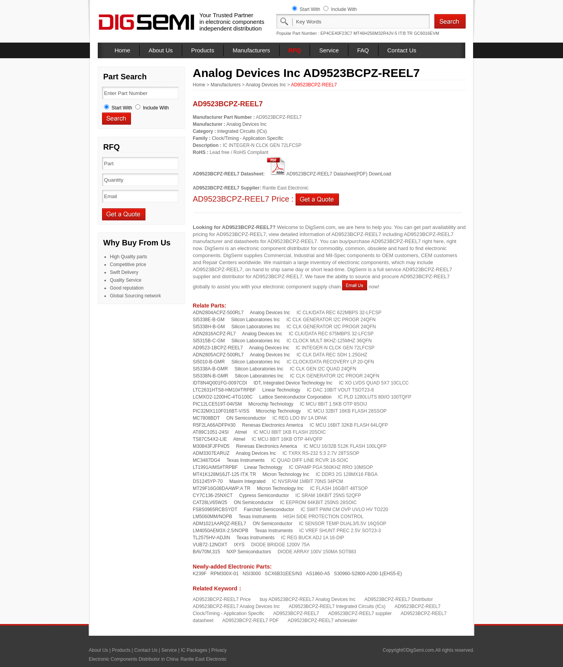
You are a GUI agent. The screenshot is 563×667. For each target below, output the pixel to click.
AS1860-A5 (318, 573)
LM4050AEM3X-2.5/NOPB (220, 530)
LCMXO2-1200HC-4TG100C (223, 397)
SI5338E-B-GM (208, 319)
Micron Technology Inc (286, 474)
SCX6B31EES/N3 (283, 573)
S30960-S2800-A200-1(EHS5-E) (368, 573)
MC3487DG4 (206, 460)
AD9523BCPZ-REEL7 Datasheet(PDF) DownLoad (328, 174)
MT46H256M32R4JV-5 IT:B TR (382, 33)
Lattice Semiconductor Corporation (295, 397)
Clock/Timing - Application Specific (247, 138)
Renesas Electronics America (272, 425)
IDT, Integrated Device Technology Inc (292, 383)
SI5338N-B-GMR (210, 376)
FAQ (363, 50)
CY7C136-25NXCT (213, 495)
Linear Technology (281, 390)
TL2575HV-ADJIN (211, 537)
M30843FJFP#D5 (211, 446)
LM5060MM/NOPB (212, 516)
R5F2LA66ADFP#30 (214, 425)
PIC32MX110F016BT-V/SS (221, 411)
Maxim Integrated (247, 481)
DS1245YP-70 (208, 481)
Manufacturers (251, 50)
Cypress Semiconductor (264, 495)
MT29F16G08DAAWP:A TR (221, 488)
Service (329, 50)
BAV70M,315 (206, 551)
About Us (161, 50)
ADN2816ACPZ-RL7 (214, 333)
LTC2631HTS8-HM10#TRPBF (224, 390)
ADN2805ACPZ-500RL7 (218, 355)
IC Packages (194, 650)
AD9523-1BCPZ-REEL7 (218, 347)
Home (122, 50)
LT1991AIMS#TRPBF (215, 467)
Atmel (241, 432)
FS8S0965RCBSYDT (215, 509)
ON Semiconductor (246, 418)
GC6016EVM (426, 33)
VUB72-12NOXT (210, 544)
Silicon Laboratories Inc (255, 319)
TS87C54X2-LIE (210, 439)
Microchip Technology (270, 404)
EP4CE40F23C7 (336, 33)
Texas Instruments (245, 460)
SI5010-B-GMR (209, 362)
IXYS (239, 544)
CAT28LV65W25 (210, 502)
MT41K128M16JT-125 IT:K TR (224, 474)
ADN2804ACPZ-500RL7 (218, 312)
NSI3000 (251, 573)
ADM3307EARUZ (211, 453)
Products (202, 50)
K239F (199, 573)
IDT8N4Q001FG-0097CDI (220, 383)
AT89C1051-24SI (211, 432)
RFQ (295, 50)
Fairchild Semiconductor (269, 509)
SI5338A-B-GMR (210, 369)
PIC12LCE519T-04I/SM (217, 404)
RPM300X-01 (224, 573)
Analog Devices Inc (266, 85)
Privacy (218, 650)
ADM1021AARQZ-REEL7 (219, 523)
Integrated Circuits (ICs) (242, 131)
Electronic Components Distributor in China (133, 659)
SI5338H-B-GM (209, 326)
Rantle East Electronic (203, 659)
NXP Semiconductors (249, 551)
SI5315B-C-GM (209, 340)
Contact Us (401, 50)
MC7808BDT (206, 418)
